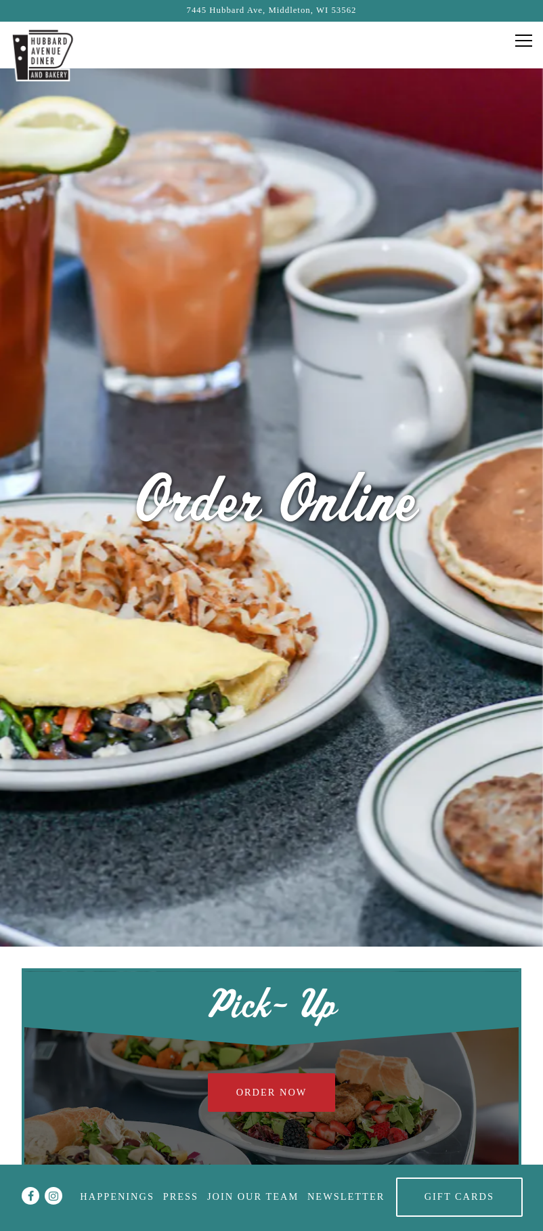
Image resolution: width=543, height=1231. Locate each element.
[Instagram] (53, 1196)
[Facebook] (30, 1196)
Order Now (271, 994)
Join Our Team (253, 1196)
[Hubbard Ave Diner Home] (44, 54)
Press (180, 1196)
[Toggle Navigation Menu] (523, 41)
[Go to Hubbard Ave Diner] (271, 10)
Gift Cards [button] (459, 1196)
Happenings (117, 1196)
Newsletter (346, 1196)
